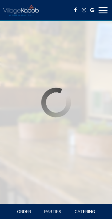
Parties (52, 211)
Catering (85, 211)
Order (24, 211)
